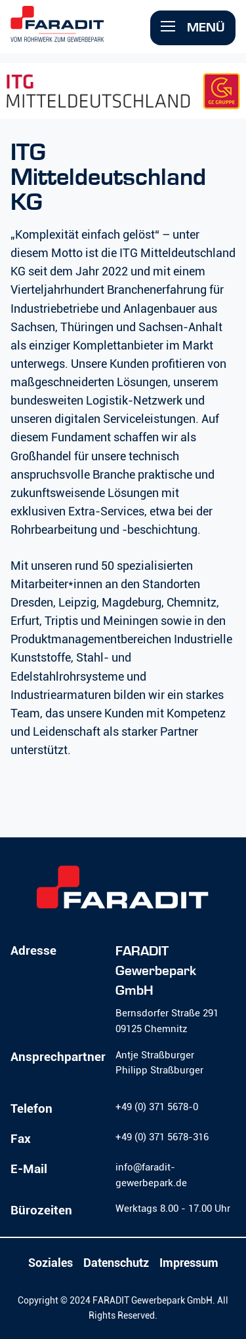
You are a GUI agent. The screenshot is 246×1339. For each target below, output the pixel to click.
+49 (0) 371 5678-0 (156, 1107)
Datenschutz (116, 1262)
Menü (193, 27)
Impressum (188, 1262)
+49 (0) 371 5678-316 (162, 1137)
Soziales (50, 1262)
